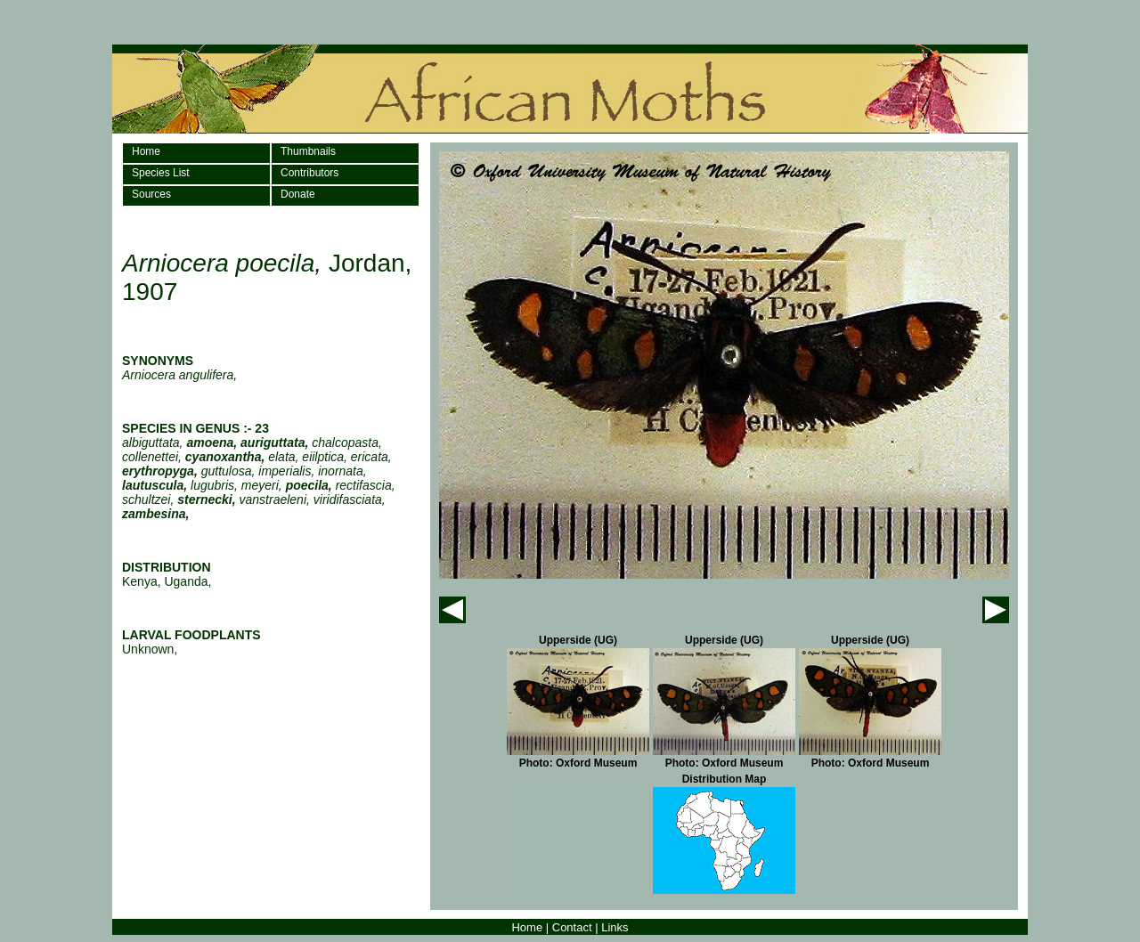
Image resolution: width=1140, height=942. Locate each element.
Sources (151, 194)
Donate (298, 194)
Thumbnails (308, 151)
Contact (572, 927)
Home (146, 151)
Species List (161, 172)
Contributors (309, 172)
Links (614, 927)
